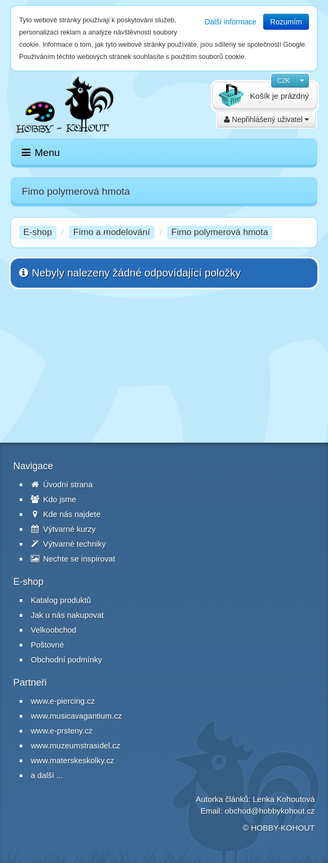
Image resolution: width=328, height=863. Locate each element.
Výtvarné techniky (68, 543)
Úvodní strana (62, 484)
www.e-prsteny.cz (61, 730)
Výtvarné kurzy (63, 528)
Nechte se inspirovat (73, 558)
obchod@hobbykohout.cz (270, 810)
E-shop (37, 232)
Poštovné (47, 644)
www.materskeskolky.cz (72, 760)
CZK (283, 80)
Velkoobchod (53, 629)
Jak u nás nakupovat (67, 614)
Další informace (230, 22)
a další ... (47, 775)
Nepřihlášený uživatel (266, 119)
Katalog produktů (61, 600)
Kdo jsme (53, 499)
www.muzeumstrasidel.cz (75, 745)
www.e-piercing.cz (63, 700)
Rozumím (286, 22)
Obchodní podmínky (66, 659)
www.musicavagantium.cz (76, 715)
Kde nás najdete (66, 514)
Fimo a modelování (111, 232)
